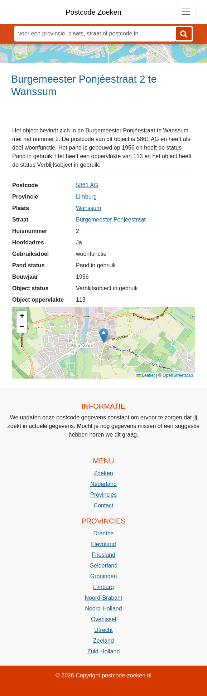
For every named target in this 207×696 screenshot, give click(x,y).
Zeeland (103, 641)
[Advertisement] (103, 115)
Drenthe (103, 533)
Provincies (103, 495)
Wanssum (88, 208)
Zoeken (103, 473)
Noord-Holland (103, 608)
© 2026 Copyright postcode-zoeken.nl (103, 675)
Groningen (103, 576)
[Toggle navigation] (186, 12)
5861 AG (87, 185)
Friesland (103, 555)
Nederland (103, 484)
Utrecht (103, 630)
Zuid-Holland (103, 651)
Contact (103, 505)
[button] (103, 335)
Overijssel (103, 619)
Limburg (86, 197)
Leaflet (145, 375)
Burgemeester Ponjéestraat (111, 219)
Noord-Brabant (103, 598)
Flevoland (103, 544)
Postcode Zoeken (93, 12)
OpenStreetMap (178, 375)
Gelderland (103, 566)
